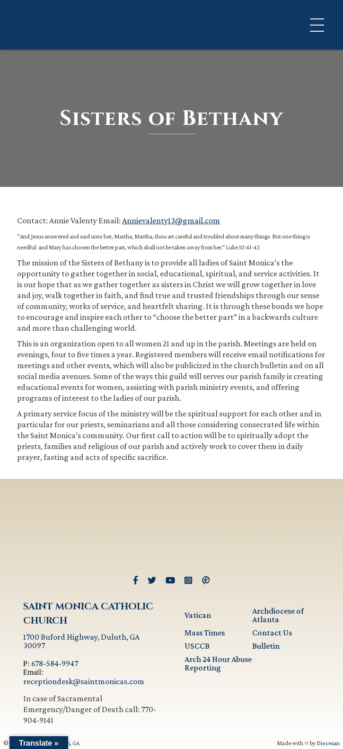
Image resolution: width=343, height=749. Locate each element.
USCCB (197, 646)
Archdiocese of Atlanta (278, 615)
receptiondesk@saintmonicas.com (83, 681)
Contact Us (272, 632)
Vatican (198, 615)
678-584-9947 (54, 663)
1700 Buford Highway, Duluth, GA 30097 (81, 641)
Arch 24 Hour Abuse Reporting (218, 663)
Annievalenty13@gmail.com (171, 220)
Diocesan (328, 743)
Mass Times (205, 632)
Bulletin (266, 646)
